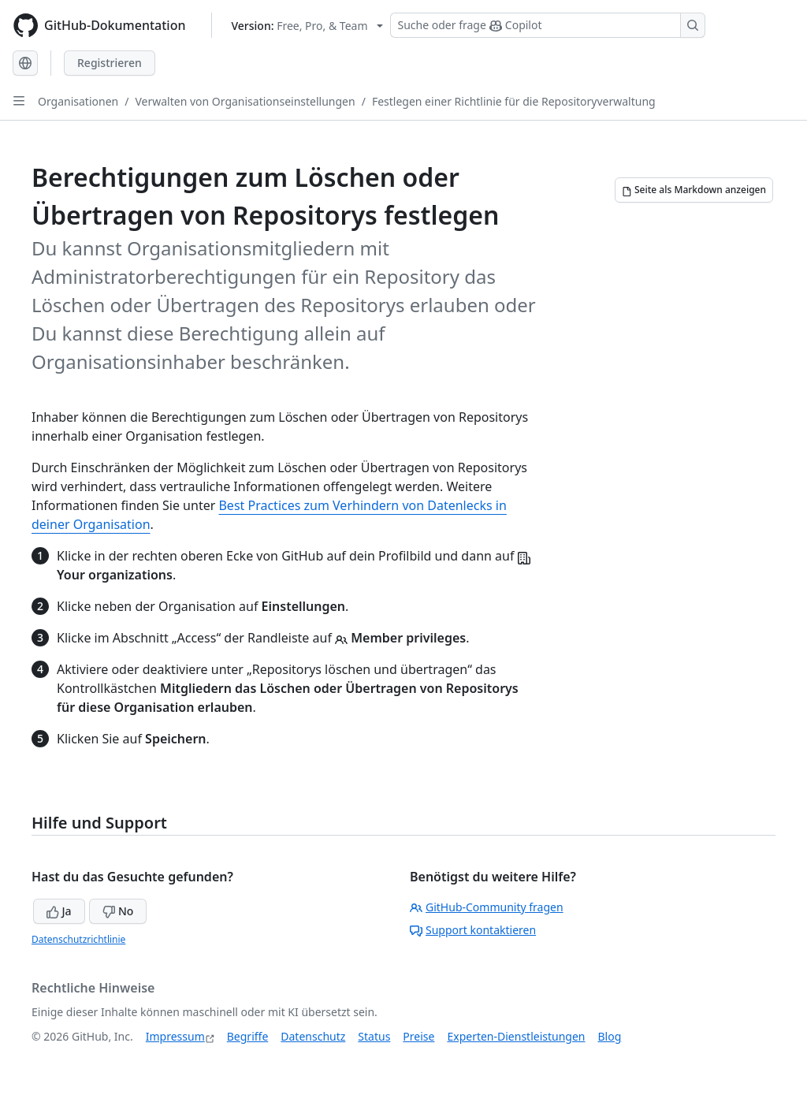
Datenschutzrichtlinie (78, 939)
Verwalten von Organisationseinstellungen (245, 101)
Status (374, 1036)
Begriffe (248, 1036)
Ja (59, 910)
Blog (610, 1036)
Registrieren (109, 62)
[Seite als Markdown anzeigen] (694, 190)
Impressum (175, 1036)
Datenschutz (313, 1036)
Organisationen (78, 101)
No (117, 910)
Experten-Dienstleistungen (516, 1036)
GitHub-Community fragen (486, 906)
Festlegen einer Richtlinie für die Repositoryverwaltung (514, 101)
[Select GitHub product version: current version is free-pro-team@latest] (308, 25)
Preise (418, 1036)
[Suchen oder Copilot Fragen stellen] (547, 25)
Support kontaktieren (473, 929)
